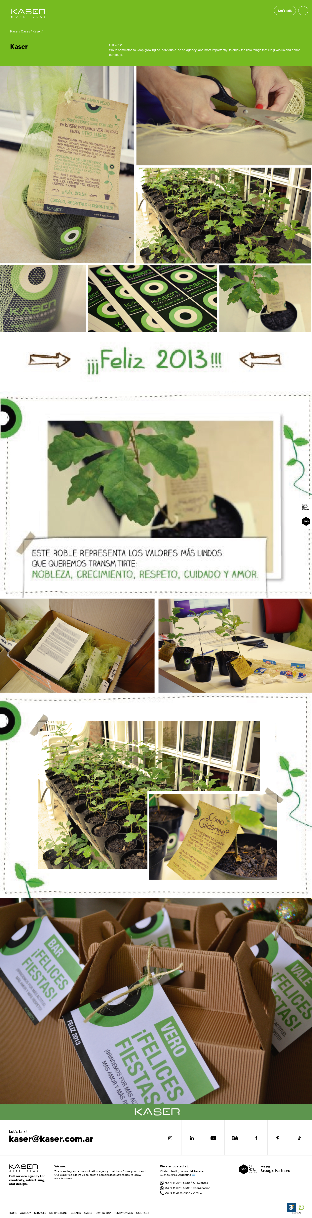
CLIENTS (76, 1213)
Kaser (36, 31)
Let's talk (285, 10)
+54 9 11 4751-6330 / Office (181, 1193)
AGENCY (25, 1213)
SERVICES (40, 1213)
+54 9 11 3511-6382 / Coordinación (185, 1188)
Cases (25, 31)
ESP (294, 1213)
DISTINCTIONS (58, 1213)
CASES (88, 1213)
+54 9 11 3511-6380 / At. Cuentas (184, 1183)
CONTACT (142, 1213)
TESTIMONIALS (123, 1213)
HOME (13, 1213)
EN (299, 1213)
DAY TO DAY (103, 1213)
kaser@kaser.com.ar (51, 1138)
